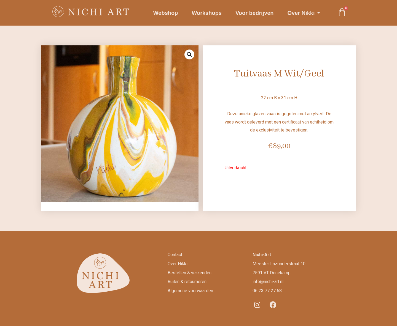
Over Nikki (304, 13)
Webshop (165, 13)
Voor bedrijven (254, 13)
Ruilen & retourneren (187, 281)
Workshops (207, 13)
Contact (175, 254)
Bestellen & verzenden (189, 272)
